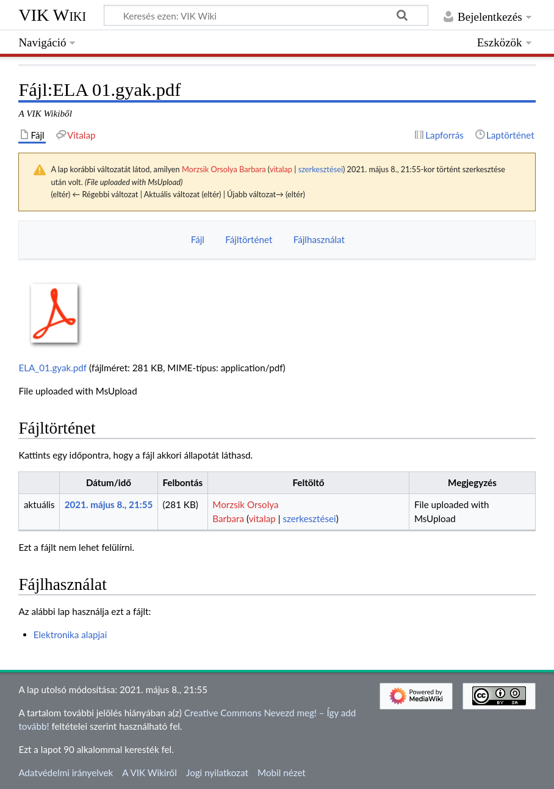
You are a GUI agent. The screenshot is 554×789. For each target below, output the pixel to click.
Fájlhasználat (319, 239)
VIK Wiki (52, 14)
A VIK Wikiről (149, 772)
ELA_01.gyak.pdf (52, 367)
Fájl (197, 239)
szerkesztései (320, 169)
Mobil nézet (281, 772)
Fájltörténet (248, 239)
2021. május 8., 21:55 (109, 504)
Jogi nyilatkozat (217, 772)
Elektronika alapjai (70, 634)
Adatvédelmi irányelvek (65, 772)
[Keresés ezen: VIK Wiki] (266, 15)
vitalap (281, 169)
